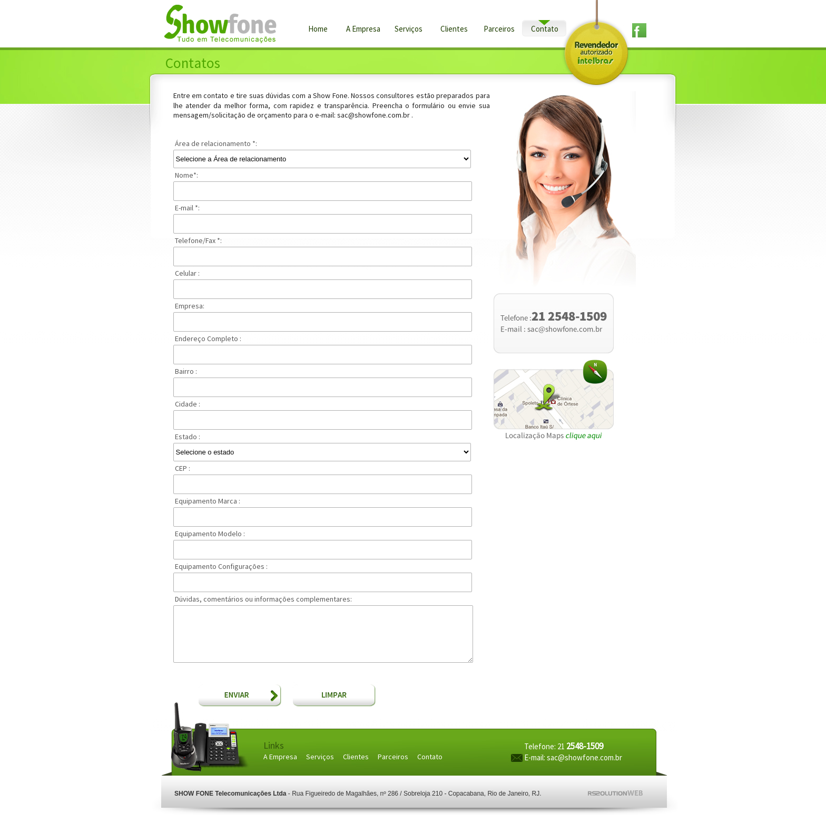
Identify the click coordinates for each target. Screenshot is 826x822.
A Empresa (363, 29)
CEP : (182, 468)
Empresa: (189, 306)
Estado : (187, 437)
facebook (644, 30)
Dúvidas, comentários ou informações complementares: (263, 599)
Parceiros (499, 29)
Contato (544, 29)
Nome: (186, 175)
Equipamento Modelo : (210, 534)
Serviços (408, 29)
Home (318, 29)
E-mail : (187, 208)
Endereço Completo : (208, 339)
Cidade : (187, 404)
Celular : (187, 273)
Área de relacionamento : (216, 144)
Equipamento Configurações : (221, 567)
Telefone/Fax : (198, 241)
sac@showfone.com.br (584, 758)
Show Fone (222, 24)
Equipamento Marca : (207, 501)
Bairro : (186, 371)
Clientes (454, 29)
